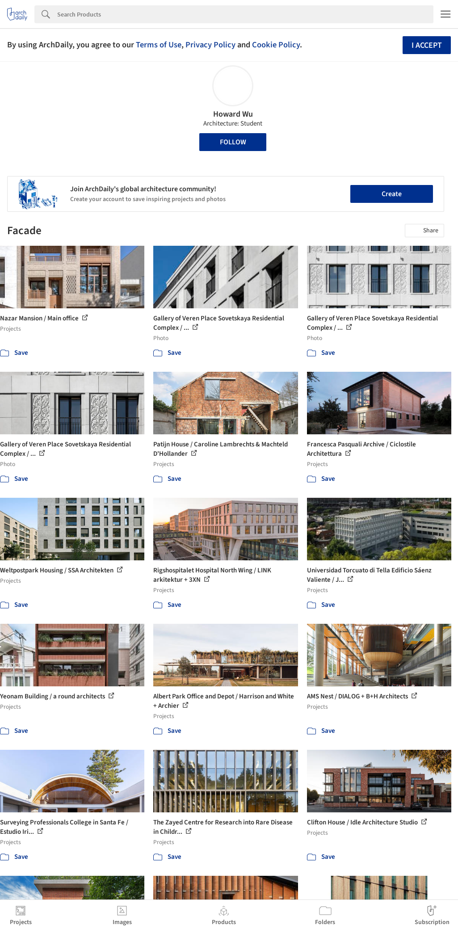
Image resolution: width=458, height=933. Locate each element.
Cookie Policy (276, 44)
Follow (233, 142)
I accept (427, 45)
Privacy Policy (210, 44)
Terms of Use (158, 44)
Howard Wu (233, 114)
